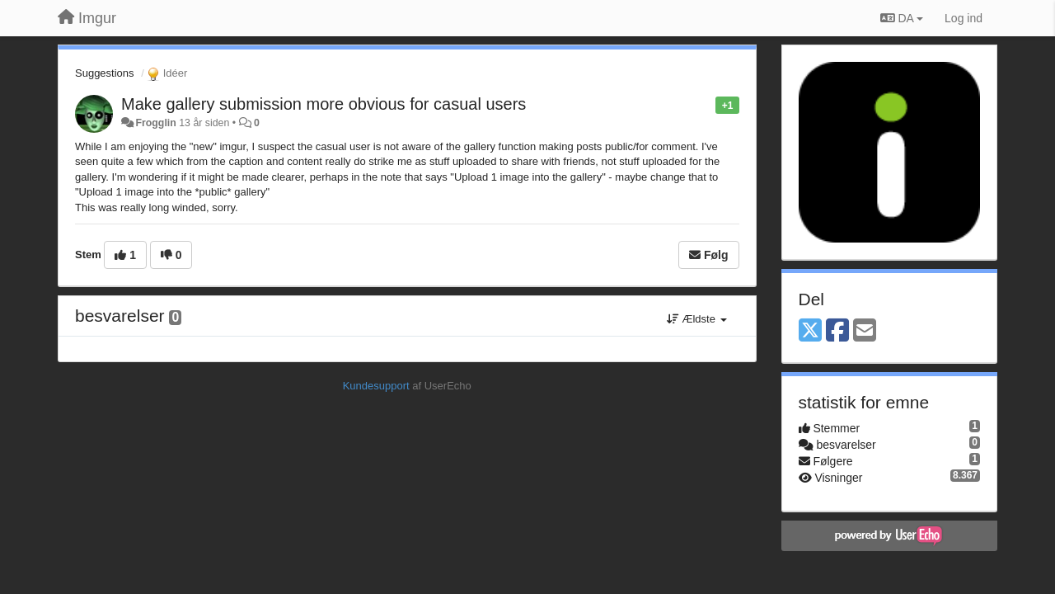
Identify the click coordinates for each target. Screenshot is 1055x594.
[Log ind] (963, 18)
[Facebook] (837, 331)
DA (901, 18)
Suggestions (104, 73)
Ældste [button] (697, 319)
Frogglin (155, 123)
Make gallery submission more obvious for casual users (323, 104)
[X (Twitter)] (810, 331)
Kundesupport (376, 386)
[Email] (864, 331)
